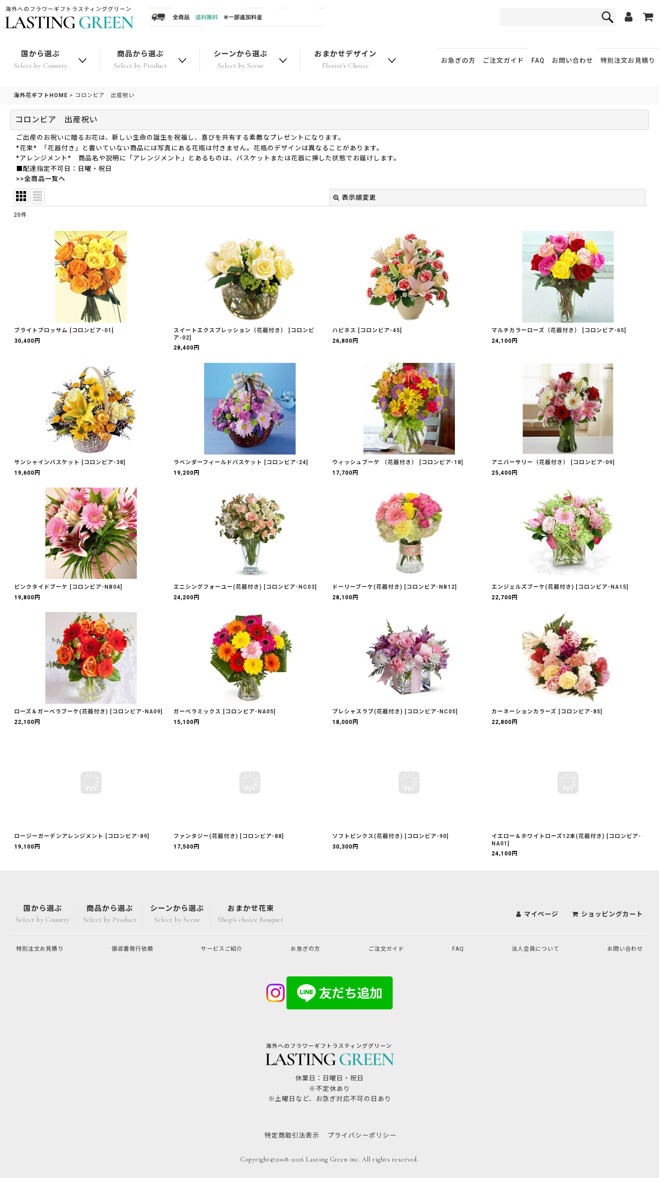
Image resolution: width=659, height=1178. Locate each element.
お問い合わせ (572, 60)
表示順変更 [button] (354, 197)
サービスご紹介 (226, 948)
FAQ (538, 60)
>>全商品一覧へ (40, 178)
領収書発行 (137, 948)
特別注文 (627, 60)
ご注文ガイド (503, 60)
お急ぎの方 (458, 60)
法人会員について (532, 948)
